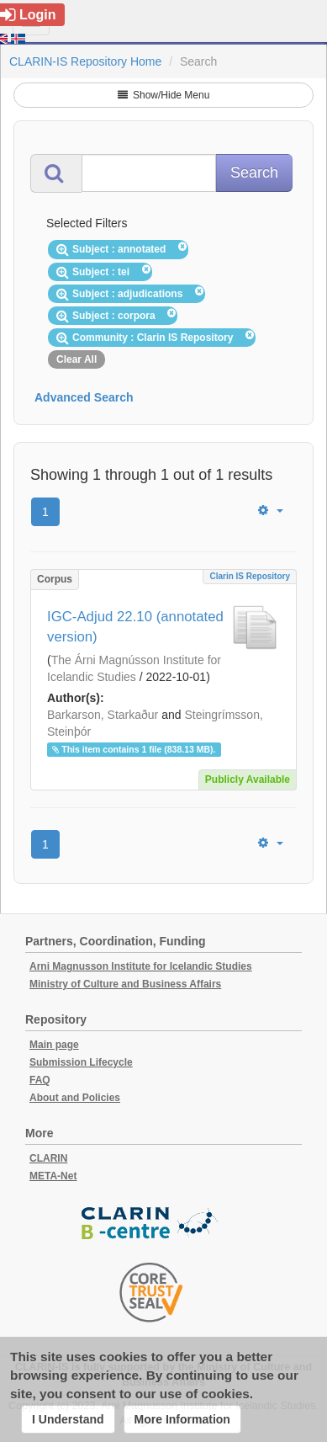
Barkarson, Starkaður (102, 714)
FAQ (39, 1080)
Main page (54, 1045)
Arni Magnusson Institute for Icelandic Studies (140, 966)
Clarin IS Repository (249, 576)
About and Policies (74, 1098)
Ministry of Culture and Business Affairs (125, 984)
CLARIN (48, 1158)
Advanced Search (84, 397)
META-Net (52, 1176)
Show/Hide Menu (164, 95)
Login (28, 15)
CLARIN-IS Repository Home (85, 61)
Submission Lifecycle (81, 1062)
